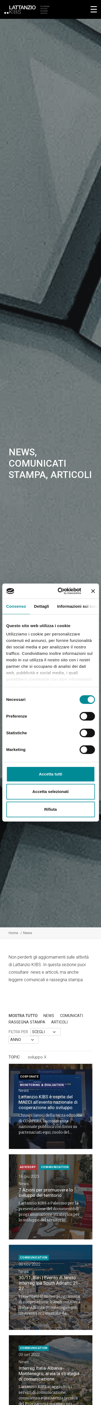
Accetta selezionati (50, 791)
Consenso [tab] (16, 606)
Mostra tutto (23, 1015)
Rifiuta (50, 809)
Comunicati (71, 1015)
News (48, 1015)
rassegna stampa (27, 1022)
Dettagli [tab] (41, 606)
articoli (59, 1022)
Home (13, 933)
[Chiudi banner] (93, 591)
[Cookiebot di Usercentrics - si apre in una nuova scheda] (60, 591)
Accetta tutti (50, 774)
